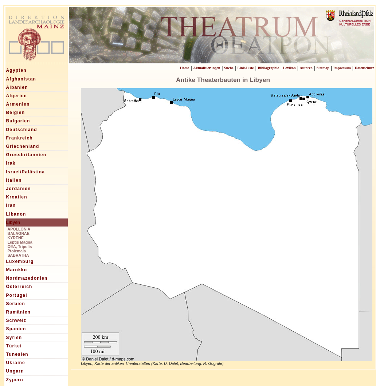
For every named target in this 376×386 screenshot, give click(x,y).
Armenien (18, 104)
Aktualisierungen (206, 68)
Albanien (17, 87)
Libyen (13, 222)
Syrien (14, 337)
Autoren (306, 68)
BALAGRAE (19, 233)
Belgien (15, 112)
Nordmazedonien (27, 278)
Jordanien (18, 188)
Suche (229, 68)
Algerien (16, 95)
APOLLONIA (19, 229)
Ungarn (15, 371)
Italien (14, 180)
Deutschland (21, 129)
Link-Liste (246, 68)
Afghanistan (21, 79)
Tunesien (17, 354)
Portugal (16, 295)
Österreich (19, 286)
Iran (11, 205)
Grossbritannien (26, 154)
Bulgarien (18, 120)
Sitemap (323, 68)
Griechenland (22, 146)
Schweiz (16, 320)
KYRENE (16, 238)
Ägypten (16, 70)
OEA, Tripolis (20, 246)
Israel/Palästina (25, 171)
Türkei (14, 345)
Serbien (15, 303)
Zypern (14, 379)
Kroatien (16, 197)
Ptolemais (17, 251)
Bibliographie (268, 68)
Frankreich (19, 138)
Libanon (16, 214)
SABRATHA (18, 255)
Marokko (16, 269)
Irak (11, 163)
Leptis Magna (20, 242)
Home (184, 68)
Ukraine (15, 362)
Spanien (16, 328)
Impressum (342, 68)
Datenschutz (364, 68)
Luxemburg (20, 261)
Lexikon (289, 68)
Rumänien (18, 312)
